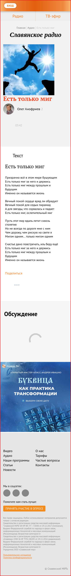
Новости (9, 470)
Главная (20, 27)
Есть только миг (46, 27)
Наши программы (16, 460)
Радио (17, 16)
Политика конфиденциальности (17, 557)
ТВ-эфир (53, 16)
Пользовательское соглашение (17, 555)
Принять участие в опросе (24, 508)
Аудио (30, 27)
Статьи (8, 465)
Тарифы (41, 455)
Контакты (42, 465)
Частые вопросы (48, 460)
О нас (40, 451)
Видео (7, 451)
